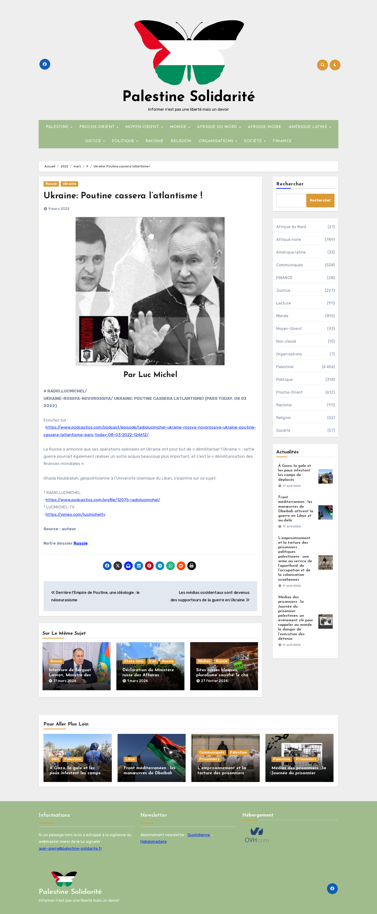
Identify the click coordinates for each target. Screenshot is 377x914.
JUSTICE (93, 141)
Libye (130, 758)
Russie (51, 184)
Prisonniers (209, 758)
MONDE (179, 127)
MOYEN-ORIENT (142, 127)
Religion (283, 417)
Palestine (285, 367)
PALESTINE (58, 127)
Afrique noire (288, 239)
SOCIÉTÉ (253, 141)
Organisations (289, 354)
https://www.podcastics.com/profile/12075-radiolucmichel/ (103, 499)
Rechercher (290, 184)
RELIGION (181, 141)
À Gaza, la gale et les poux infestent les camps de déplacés (75, 772)
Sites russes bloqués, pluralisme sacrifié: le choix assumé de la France (224, 675)
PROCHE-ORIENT (97, 127)
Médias (204, 661)
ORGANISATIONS (217, 141)
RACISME (154, 141)
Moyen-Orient (289, 328)
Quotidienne (199, 833)
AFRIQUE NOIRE (265, 127)
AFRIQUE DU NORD (218, 127)
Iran (152, 661)
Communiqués (289, 265)
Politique (284, 379)
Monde (282, 316)
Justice (283, 290)
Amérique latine (291, 252)
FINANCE (282, 141)
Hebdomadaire (153, 840)
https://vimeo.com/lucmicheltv (75, 514)
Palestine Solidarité (188, 97)
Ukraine (69, 184)
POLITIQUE (124, 141)
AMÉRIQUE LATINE (309, 127)
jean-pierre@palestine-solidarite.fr (70, 847)
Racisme (284, 405)
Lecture (283, 303)
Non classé (286, 341)
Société (283, 430)
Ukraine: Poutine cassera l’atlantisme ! (126, 196)
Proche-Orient (289, 392)
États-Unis (134, 661)
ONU (55, 758)
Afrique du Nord (291, 227)
